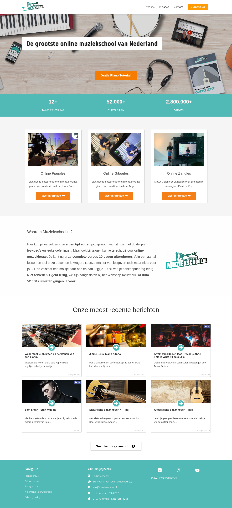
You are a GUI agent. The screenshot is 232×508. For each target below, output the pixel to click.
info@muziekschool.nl (105, 487)
